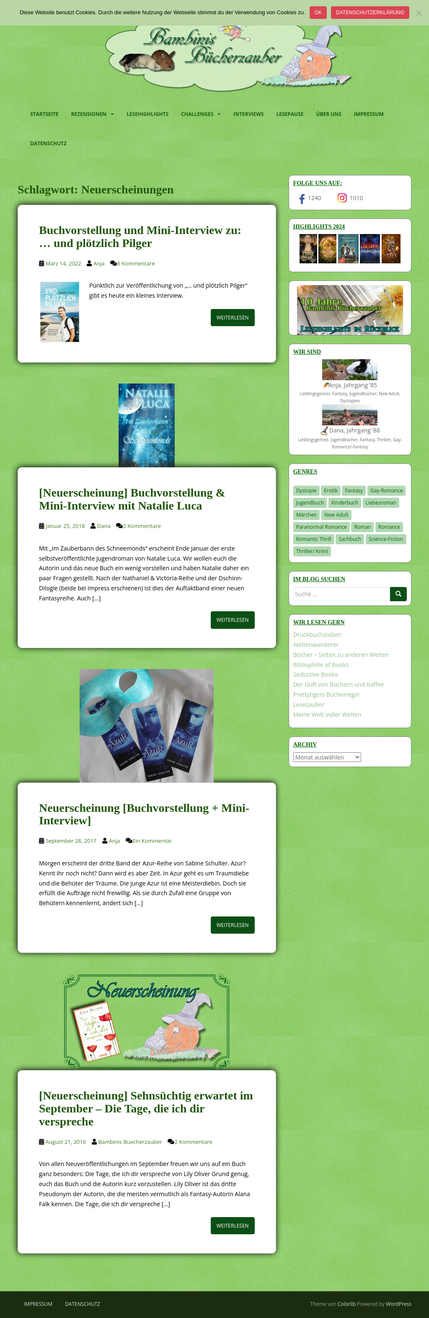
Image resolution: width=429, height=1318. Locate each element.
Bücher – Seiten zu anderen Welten (341, 655)
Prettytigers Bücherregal (326, 694)
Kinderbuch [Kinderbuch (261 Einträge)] (345, 502)
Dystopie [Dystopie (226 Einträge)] (306, 490)
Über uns (328, 114)
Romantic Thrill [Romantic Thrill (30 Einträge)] (313, 539)
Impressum (369, 114)
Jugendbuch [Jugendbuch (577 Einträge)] (310, 502)
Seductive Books (315, 674)
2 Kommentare (141, 526)
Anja (99, 263)
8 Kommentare (136, 263)
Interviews (248, 114)
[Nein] (418, 13)
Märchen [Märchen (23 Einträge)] (306, 514)
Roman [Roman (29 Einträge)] (362, 526)
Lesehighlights (147, 114)
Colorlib (347, 1304)
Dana (104, 526)
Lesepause (289, 114)
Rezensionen (88, 114)
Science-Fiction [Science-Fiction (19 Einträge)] (386, 539)
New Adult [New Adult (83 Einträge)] (336, 514)
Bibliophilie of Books (321, 665)
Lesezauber (309, 704)
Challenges (197, 114)
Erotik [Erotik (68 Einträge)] (330, 490)
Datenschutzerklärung (370, 12)
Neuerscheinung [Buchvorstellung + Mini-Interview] (144, 814)
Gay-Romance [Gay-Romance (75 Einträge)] (386, 490)
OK (318, 12)
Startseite (44, 114)
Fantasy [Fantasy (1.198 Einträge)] (354, 490)
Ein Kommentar (152, 840)
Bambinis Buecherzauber (130, 1142)
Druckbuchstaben (317, 634)
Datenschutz (48, 143)
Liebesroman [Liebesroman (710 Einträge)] (381, 502)
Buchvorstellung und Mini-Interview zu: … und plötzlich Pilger (140, 237)
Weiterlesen (233, 317)
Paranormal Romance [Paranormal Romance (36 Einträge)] (321, 526)
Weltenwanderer (316, 645)
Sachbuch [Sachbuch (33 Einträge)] (350, 539)
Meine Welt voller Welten (327, 714)
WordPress (398, 1304)
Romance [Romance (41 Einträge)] (389, 526)
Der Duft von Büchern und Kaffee (338, 684)
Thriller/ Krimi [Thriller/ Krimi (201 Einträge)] (312, 551)
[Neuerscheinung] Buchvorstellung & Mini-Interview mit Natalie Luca (132, 499)
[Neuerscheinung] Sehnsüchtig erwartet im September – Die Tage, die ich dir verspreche (146, 1108)
